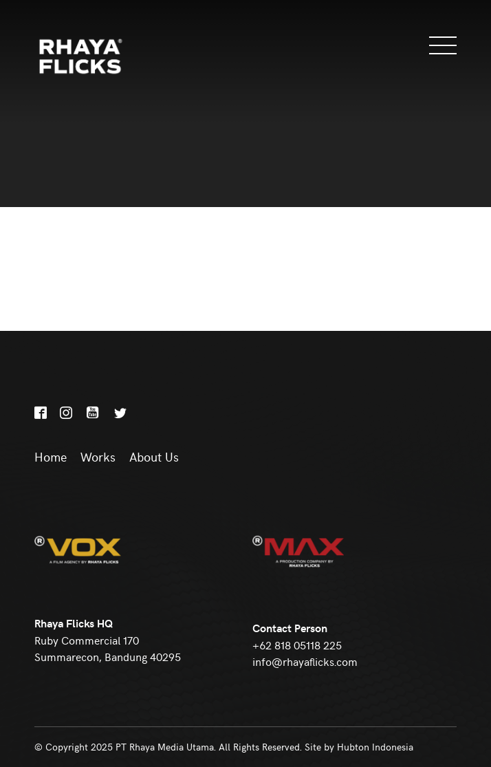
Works (98, 457)
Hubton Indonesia (375, 746)
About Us (154, 457)
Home (50, 457)
